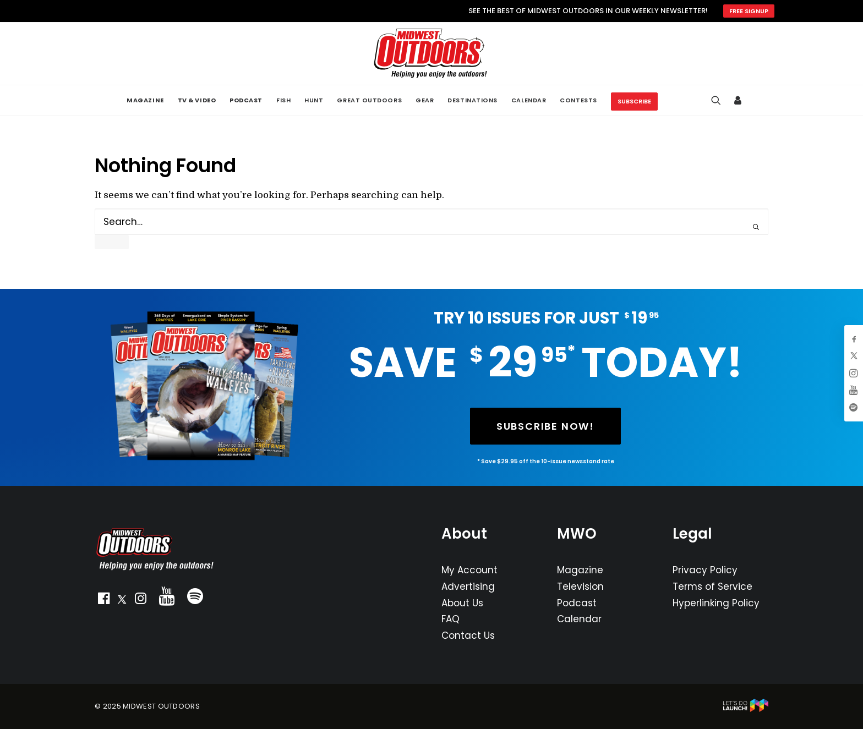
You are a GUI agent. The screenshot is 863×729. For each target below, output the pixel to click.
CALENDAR (528, 100)
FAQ (450, 619)
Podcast (577, 603)
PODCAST (246, 100)
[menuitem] (145, 100)
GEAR (425, 100)
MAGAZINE (145, 100)
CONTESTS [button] (578, 100)
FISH (283, 100)
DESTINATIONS (472, 100)
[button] (103, 600)
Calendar (579, 619)
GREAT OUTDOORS (369, 100)
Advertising (468, 586)
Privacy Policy (705, 570)
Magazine (580, 570)
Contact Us (468, 635)
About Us (462, 603)
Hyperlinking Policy (716, 603)
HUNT (313, 100)
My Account (469, 570)
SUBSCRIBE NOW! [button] (545, 426)
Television (580, 586)
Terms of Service (712, 586)
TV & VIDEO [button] (197, 100)
